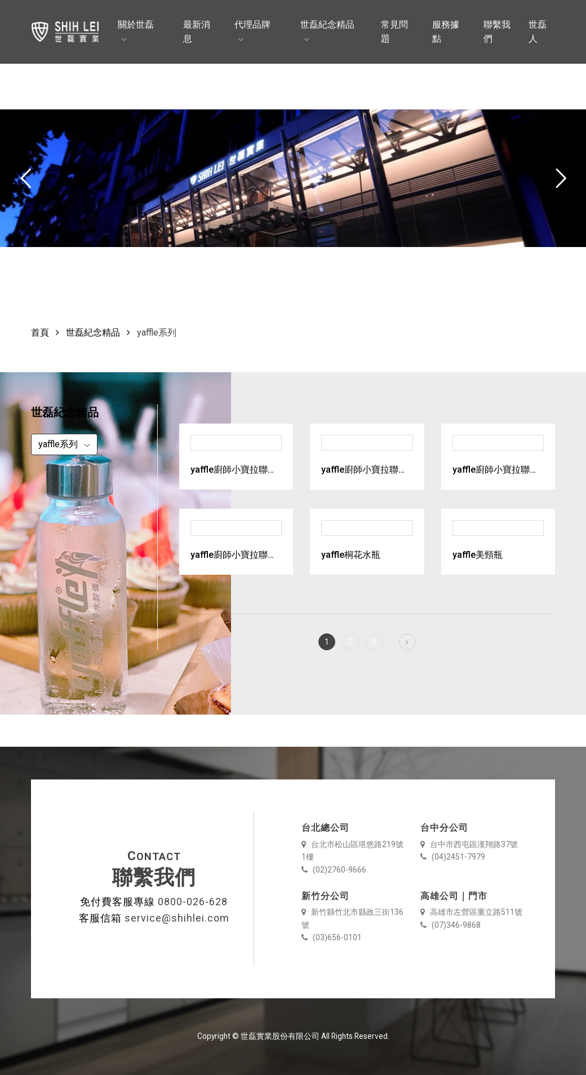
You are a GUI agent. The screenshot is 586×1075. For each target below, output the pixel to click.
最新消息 (196, 32)
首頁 (40, 332)
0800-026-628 (193, 901)
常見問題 (394, 32)
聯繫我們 (496, 32)
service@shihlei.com (177, 918)
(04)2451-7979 (452, 856)
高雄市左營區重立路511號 (471, 912)
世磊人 (538, 32)
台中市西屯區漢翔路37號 (469, 844)
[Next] (407, 641)
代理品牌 (252, 24)
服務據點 (445, 32)
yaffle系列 (59, 444)
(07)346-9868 (450, 924)
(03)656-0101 (331, 937)
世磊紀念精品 (327, 24)
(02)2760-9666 (333, 869)
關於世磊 (136, 24)
